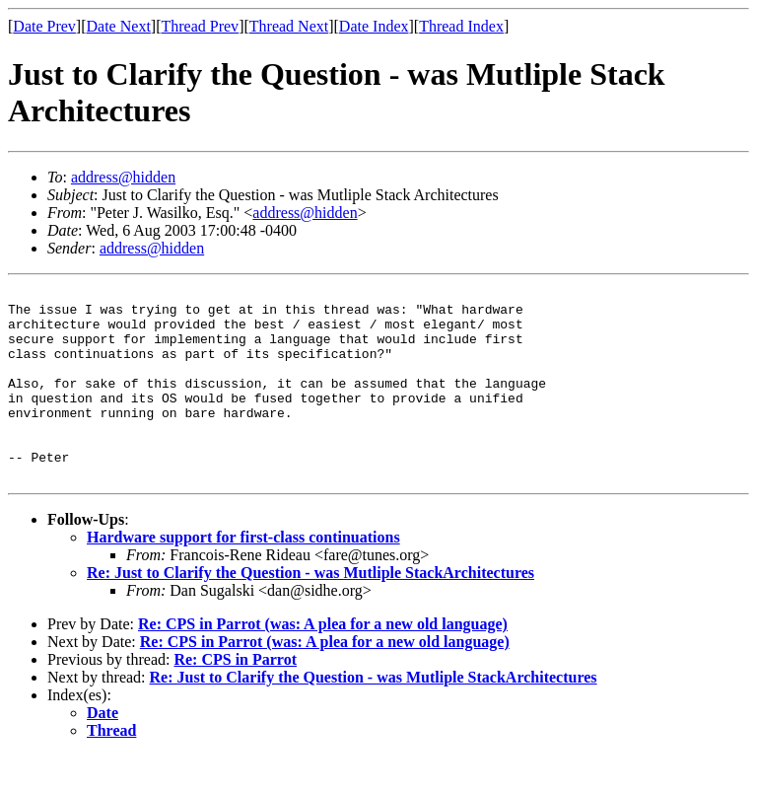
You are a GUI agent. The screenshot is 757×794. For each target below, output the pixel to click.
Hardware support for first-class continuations (243, 575)
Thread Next (288, 26)
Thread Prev (200, 26)
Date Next (119, 26)
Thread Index (461, 26)
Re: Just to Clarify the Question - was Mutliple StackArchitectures (310, 611)
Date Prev (44, 26)
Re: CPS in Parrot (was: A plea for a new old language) (323, 662)
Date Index (374, 26)
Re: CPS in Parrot (235, 697)
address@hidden (123, 177)
